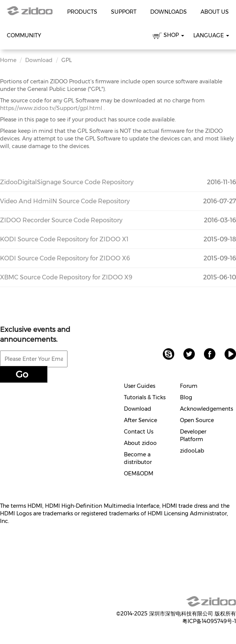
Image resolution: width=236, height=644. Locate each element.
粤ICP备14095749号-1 (209, 621)
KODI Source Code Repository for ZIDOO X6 (65, 258)
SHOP (168, 36)
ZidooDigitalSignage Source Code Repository (66, 182)
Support (123, 11)
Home (8, 60)
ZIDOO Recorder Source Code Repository (61, 220)
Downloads (168, 11)
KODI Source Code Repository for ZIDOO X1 (64, 239)
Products (82, 11)
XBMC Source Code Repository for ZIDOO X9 (66, 277)
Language (211, 35)
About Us (215, 11)
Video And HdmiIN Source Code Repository (65, 201)
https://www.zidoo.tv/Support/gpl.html (51, 108)
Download (39, 60)
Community (24, 35)
